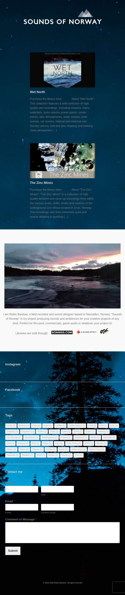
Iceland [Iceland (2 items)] (66, 437)
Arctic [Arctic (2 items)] (11, 425)
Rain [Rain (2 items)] (59, 443)
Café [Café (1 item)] (36, 425)
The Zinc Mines (41, 183)
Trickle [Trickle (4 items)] (50, 449)
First (7, 494)
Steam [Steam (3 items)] (11, 449)
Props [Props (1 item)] (47, 443)
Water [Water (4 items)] (63, 449)
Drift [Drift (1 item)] (103, 425)
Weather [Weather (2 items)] (27, 455)
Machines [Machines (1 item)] (81, 437)
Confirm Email (48, 512)
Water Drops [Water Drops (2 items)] (96, 449)
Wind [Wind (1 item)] (41, 455)
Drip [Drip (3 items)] (113, 425)
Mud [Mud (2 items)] (10, 443)
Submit (13, 550)
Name (10, 483)
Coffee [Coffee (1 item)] (60, 425)
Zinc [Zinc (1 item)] (78, 455)
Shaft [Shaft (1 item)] (89, 443)
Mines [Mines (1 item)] (95, 437)
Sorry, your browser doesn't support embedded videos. (62, 277)
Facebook (12, 390)
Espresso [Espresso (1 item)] (27, 431)
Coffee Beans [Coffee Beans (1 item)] (77, 425)
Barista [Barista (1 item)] (24, 425)
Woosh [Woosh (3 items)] (66, 455)
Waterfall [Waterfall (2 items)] (12, 455)
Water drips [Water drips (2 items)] (78, 449)
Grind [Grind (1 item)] (78, 431)
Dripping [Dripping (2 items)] (12, 431)
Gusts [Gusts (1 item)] (90, 431)
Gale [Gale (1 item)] (66, 431)
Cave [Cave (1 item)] (48, 425)
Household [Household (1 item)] (31, 437)
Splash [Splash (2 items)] (101, 443)
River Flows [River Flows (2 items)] (74, 443)
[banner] (62, 16)
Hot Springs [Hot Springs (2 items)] (14, 437)
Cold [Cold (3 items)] (92, 425)
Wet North (37, 92)
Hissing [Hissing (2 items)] (103, 431)
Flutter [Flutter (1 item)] (41, 431)
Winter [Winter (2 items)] (53, 455)
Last (43, 494)
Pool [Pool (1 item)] (35, 443)
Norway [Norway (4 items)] (23, 443)
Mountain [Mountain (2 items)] (109, 437)
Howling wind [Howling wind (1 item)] (49, 437)
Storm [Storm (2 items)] (24, 449)
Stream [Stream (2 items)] (37, 449)
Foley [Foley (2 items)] (54, 431)
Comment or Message (20, 519)
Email (10, 501)
